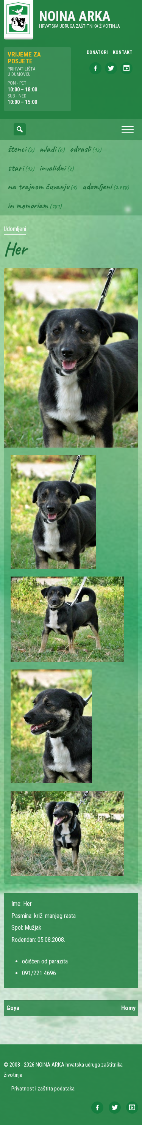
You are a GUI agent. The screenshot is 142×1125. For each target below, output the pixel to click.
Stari (15, 167)
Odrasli (80, 148)
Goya (12, 1008)
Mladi (47, 148)
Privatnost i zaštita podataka (43, 1088)
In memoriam (28, 205)
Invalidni (52, 167)
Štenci (17, 148)
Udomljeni (97, 186)
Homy (128, 1008)
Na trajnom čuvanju (38, 186)
